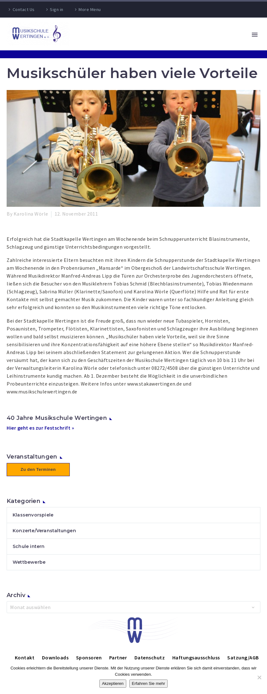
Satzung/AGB (243, 657)
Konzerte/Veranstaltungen (44, 530)
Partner (118, 657)
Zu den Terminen (38, 469)
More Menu (90, 9)
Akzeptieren (113, 683)
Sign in (56, 9)
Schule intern (29, 546)
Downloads (55, 657)
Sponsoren (89, 657)
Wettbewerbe (29, 562)
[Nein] (259, 677)
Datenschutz (149, 657)
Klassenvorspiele (33, 515)
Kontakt (25, 657)
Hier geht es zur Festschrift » (40, 428)
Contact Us (24, 9)
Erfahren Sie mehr (148, 683)
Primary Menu (255, 35)
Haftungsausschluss (196, 657)
